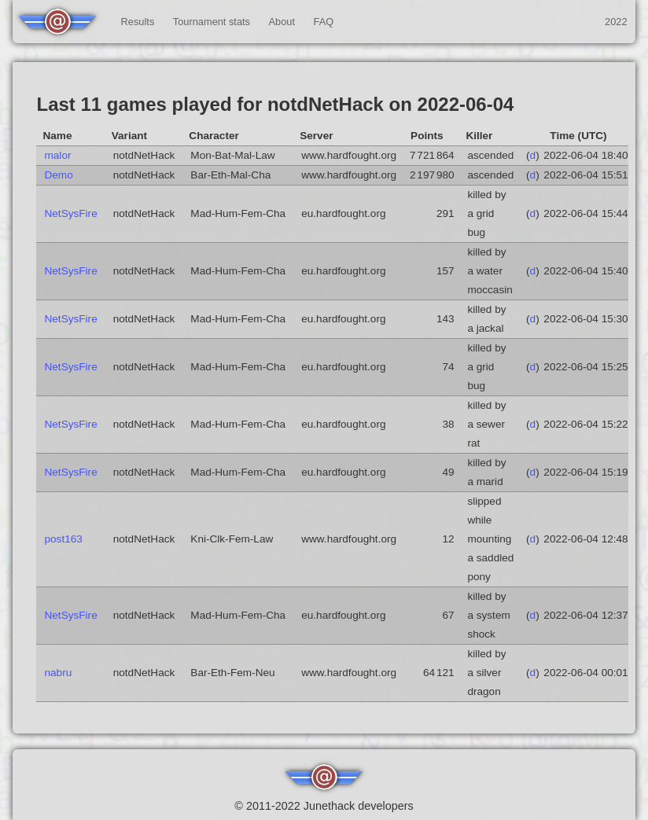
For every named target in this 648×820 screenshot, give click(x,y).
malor (57, 155)
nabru (58, 672)
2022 (616, 22)
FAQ (324, 22)
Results (138, 22)
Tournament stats (211, 22)
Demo (58, 175)
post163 (63, 539)
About (282, 22)
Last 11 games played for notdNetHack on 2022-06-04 (275, 104)
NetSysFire (70, 213)
